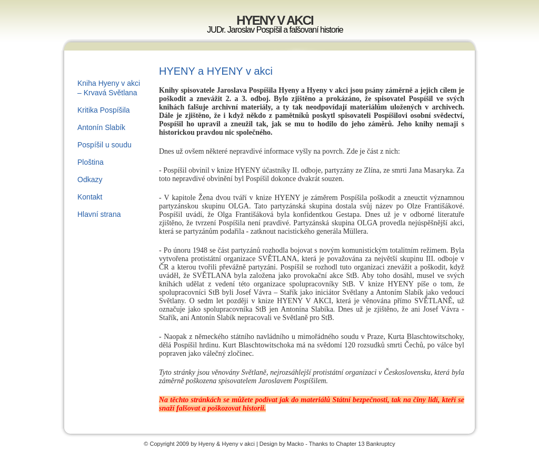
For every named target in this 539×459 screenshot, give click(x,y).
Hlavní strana (99, 214)
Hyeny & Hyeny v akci (227, 444)
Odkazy (89, 179)
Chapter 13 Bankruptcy (365, 444)
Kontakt (89, 197)
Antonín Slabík (101, 127)
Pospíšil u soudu (104, 145)
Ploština (90, 162)
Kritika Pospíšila (103, 110)
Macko (295, 444)
